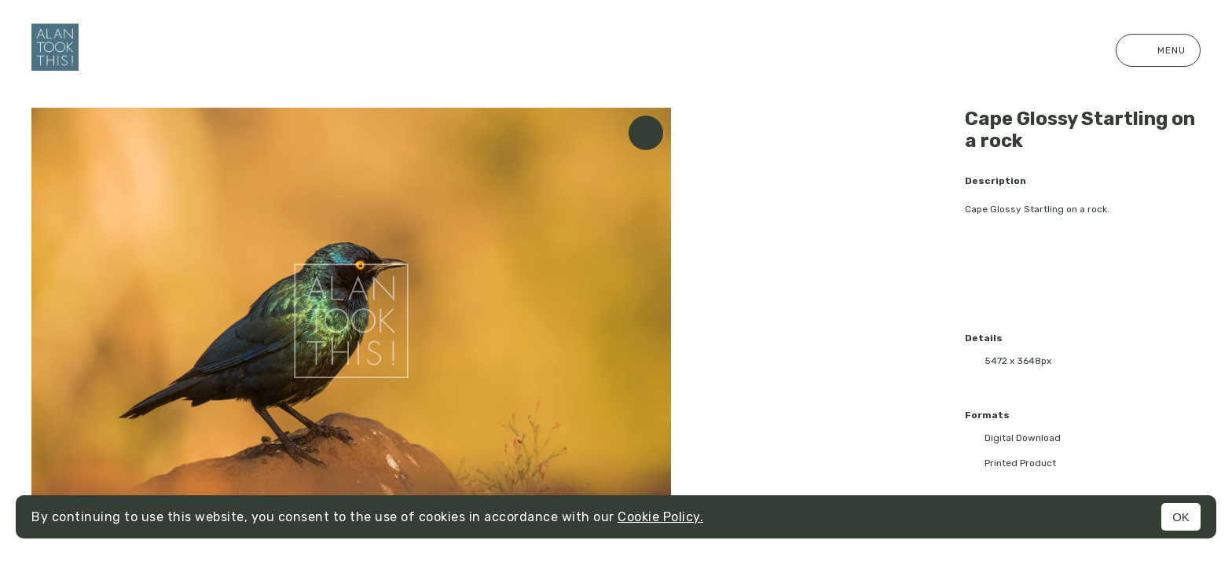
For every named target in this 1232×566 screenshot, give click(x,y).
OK (1181, 517)
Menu (1158, 50)
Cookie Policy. (660, 516)
